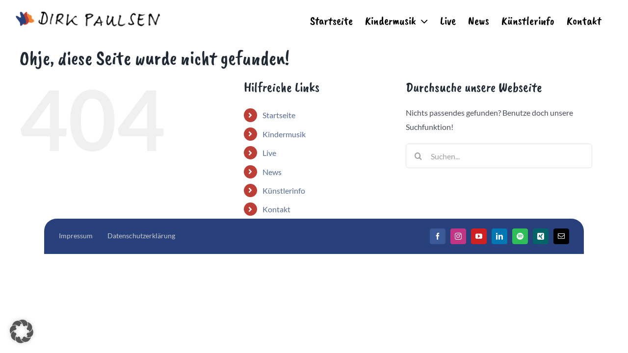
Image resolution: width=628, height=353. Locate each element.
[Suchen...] (499, 156)
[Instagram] (458, 236)
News (272, 171)
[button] (21, 331)
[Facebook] (437, 236)
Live (269, 152)
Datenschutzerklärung (141, 235)
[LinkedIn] (499, 236)
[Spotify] (520, 236)
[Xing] (541, 236)
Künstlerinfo (283, 190)
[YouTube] (479, 236)
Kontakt (276, 209)
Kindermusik (284, 134)
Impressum (76, 235)
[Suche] (418, 156)
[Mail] (561, 236)
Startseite (278, 115)
